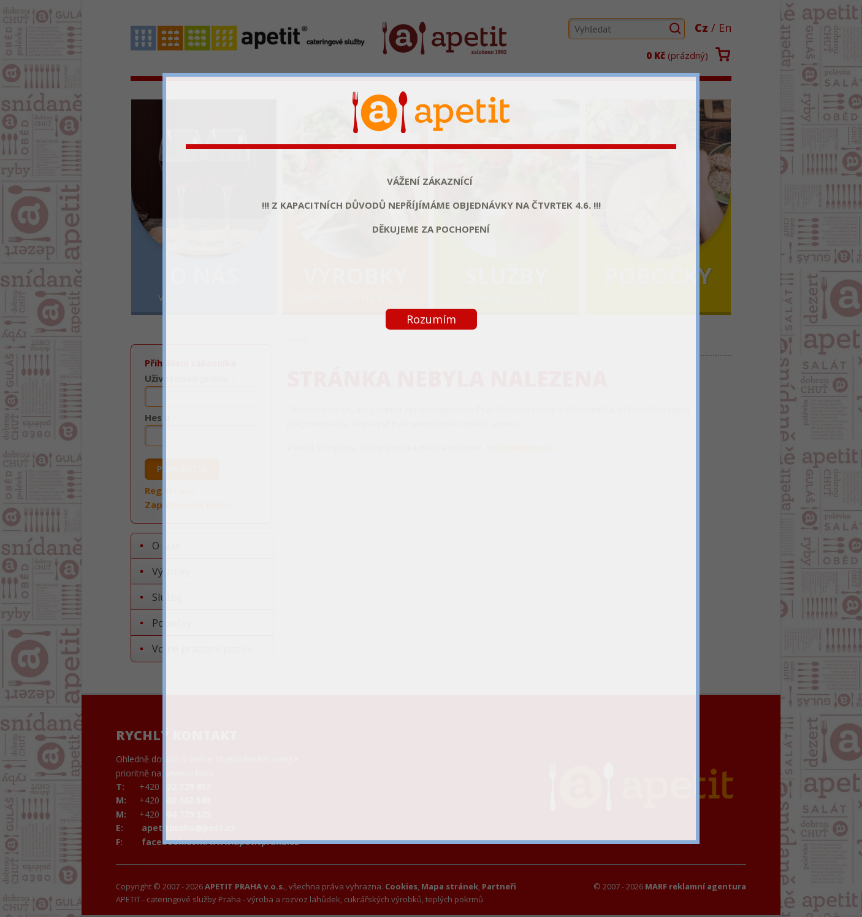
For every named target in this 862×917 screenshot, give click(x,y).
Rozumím (431, 319)
